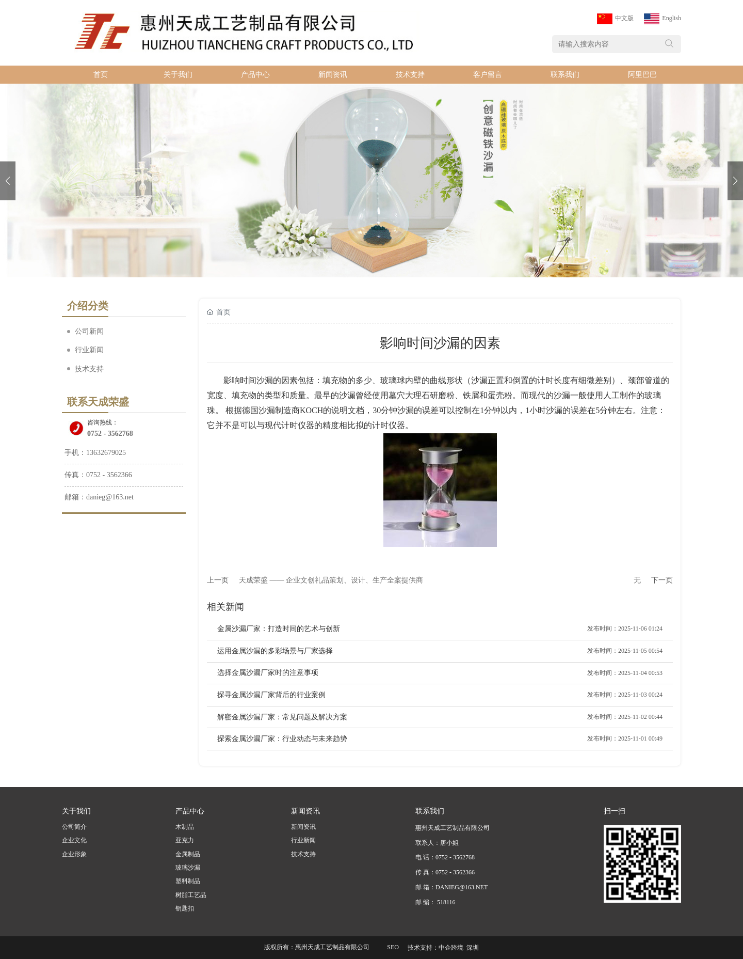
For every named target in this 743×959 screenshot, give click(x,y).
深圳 (472, 947)
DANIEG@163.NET (461, 887)
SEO (393, 947)
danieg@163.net (110, 497)
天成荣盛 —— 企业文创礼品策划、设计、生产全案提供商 (331, 580)
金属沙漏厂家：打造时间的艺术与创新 (278, 629)
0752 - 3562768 (110, 433)
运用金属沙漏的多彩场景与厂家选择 (275, 651)
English (671, 18)
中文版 (624, 18)
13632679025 (106, 453)
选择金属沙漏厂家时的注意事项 (267, 673)
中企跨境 (451, 947)
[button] (735, 180)
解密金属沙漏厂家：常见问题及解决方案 (282, 717)
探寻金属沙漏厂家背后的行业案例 (271, 695)
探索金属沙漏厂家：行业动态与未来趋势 (282, 739)
